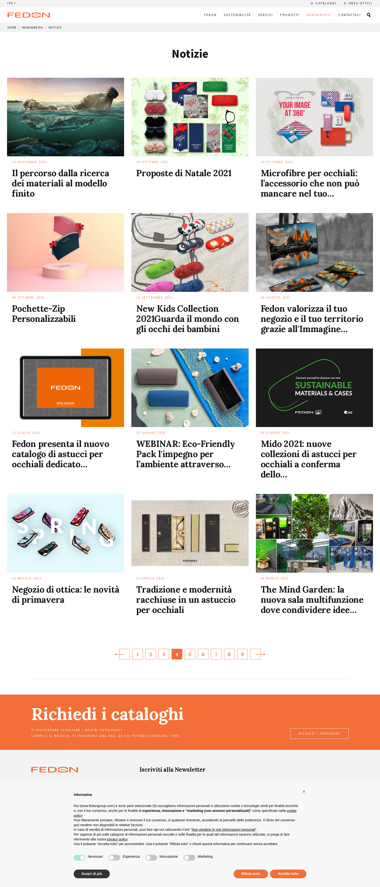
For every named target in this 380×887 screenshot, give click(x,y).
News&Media (319, 15)
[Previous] (124, 654)
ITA (10, 3)
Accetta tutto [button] (288, 874)
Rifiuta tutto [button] (251, 874)
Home (12, 27)
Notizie (55, 27)
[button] (304, 791)
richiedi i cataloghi (319, 733)
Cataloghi (326, 3)
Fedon (210, 15)
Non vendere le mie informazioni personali (223, 830)
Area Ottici (360, 3)
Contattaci (349, 15)
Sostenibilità (237, 15)
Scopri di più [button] (91, 874)
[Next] (255, 654)
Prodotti (290, 15)
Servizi (265, 15)
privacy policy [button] (117, 839)
